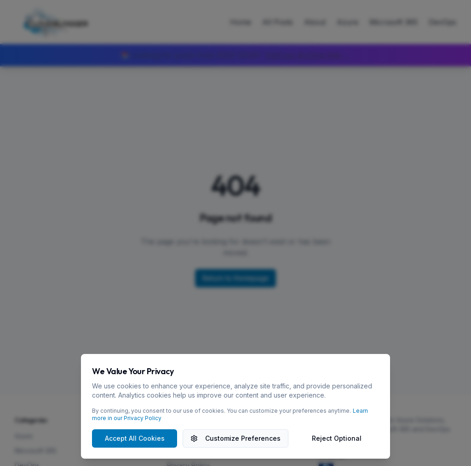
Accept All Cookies (135, 438)
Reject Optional (337, 438)
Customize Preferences (235, 438)
